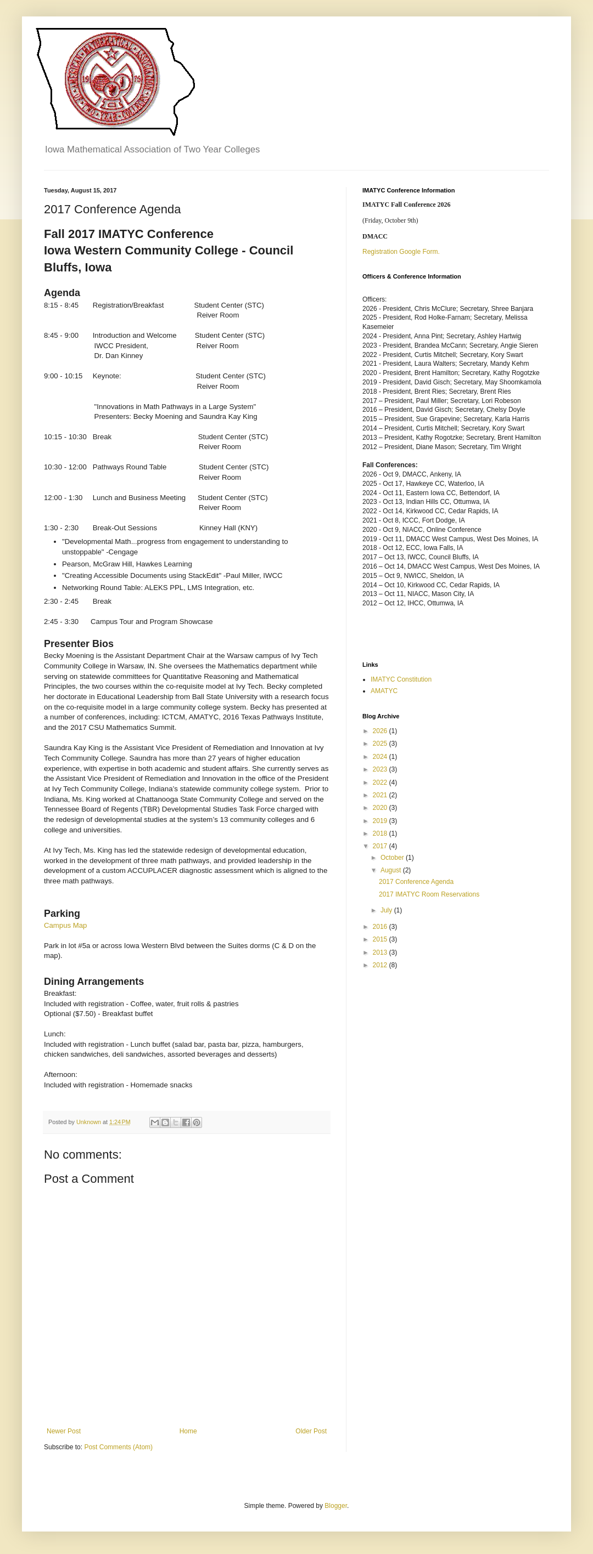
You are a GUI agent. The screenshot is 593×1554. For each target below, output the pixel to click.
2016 (381, 927)
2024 (381, 757)
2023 (381, 769)
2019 (381, 821)
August (392, 870)
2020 (381, 808)
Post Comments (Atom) (118, 1447)
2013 (381, 952)
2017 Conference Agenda (416, 882)
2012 (381, 965)
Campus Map (65, 925)
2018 (381, 833)
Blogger (336, 1506)
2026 (381, 731)
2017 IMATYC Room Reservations (429, 894)
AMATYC (384, 691)
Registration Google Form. (401, 252)
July (387, 910)
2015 (381, 939)
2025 (381, 743)
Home (188, 1431)
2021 (381, 795)
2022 (381, 782)
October (393, 857)
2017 (381, 846)
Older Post (311, 1431)
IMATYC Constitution (401, 679)
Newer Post (64, 1431)
